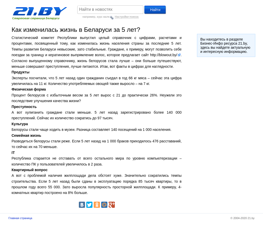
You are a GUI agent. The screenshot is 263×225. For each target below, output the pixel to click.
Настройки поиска (126, 16)
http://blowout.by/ (163, 55)
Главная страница (20, 218)
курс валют (104, 16)
